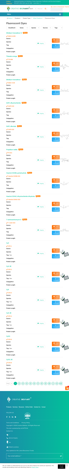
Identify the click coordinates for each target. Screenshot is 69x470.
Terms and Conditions (12, 422)
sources (45, 28)
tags (56, 28)
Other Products (37, 18)
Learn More (36, 3)
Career (44, 407)
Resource (21, 407)
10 (49, 383)
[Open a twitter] (9, 417)
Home (10, 18)
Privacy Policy (35, 467)
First (8, 383)
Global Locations (14, 447)
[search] (45, 8)
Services (15, 407)
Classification (11, 28)
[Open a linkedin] (12, 417)
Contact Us (37, 407)
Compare (56, 47)
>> (57, 383)
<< (11, 383)
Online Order (29, 407)
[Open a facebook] (6, 417)
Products (9, 407)
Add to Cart (56, 40)
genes (22, 28)
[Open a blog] (15, 417)
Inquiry (41, 43)
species (33, 28)
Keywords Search (28, 8)
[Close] (61, 466)
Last (60, 383)
